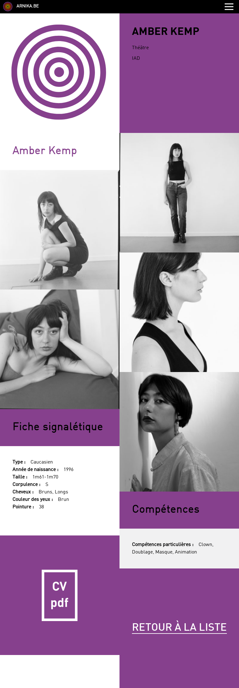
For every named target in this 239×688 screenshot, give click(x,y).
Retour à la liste (179, 628)
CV (60, 595)
